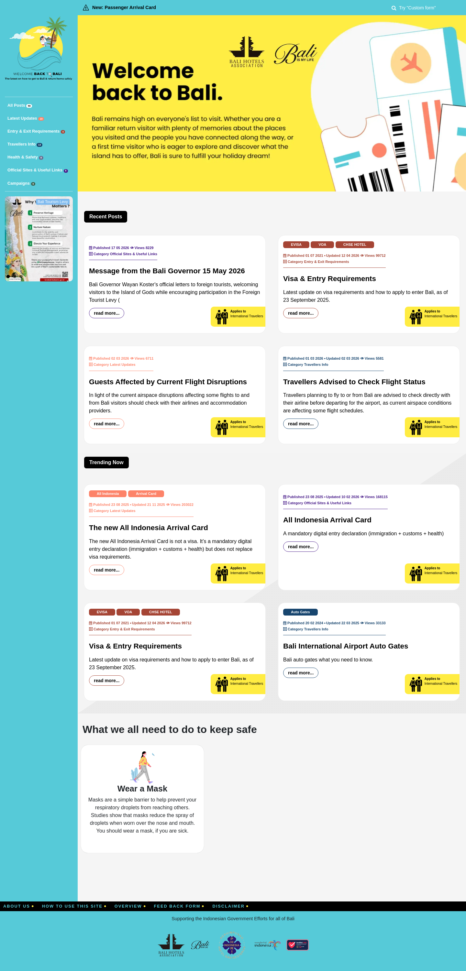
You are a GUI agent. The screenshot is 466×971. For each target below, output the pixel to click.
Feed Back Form (179, 906)
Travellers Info (24, 144)
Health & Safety (25, 157)
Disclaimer (230, 906)
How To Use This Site (74, 906)
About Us (18, 906)
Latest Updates (25, 118)
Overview (130, 906)
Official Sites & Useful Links (37, 170)
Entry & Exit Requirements (36, 131)
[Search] (427, 8)
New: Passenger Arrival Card (124, 7)
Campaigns (21, 183)
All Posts (19, 105)
